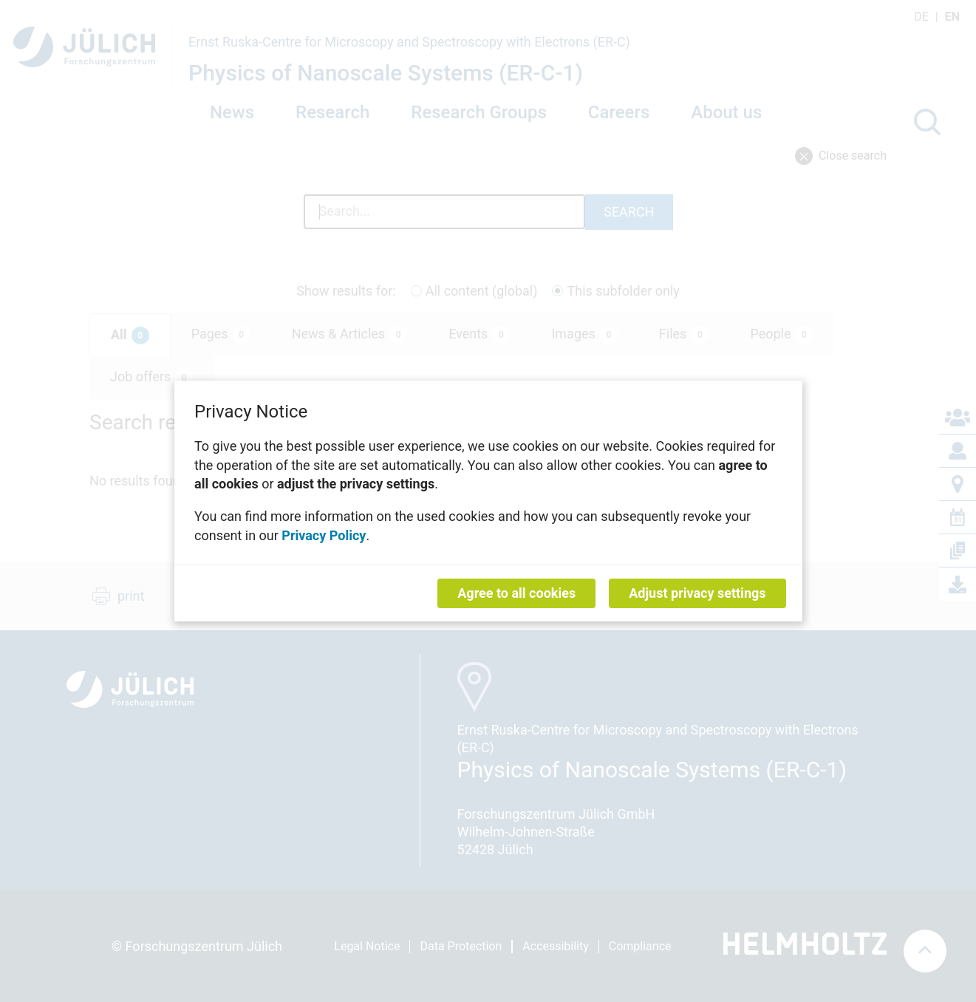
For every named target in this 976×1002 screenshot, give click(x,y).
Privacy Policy (323, 534)
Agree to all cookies (516, 593)
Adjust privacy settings (697, 593)
